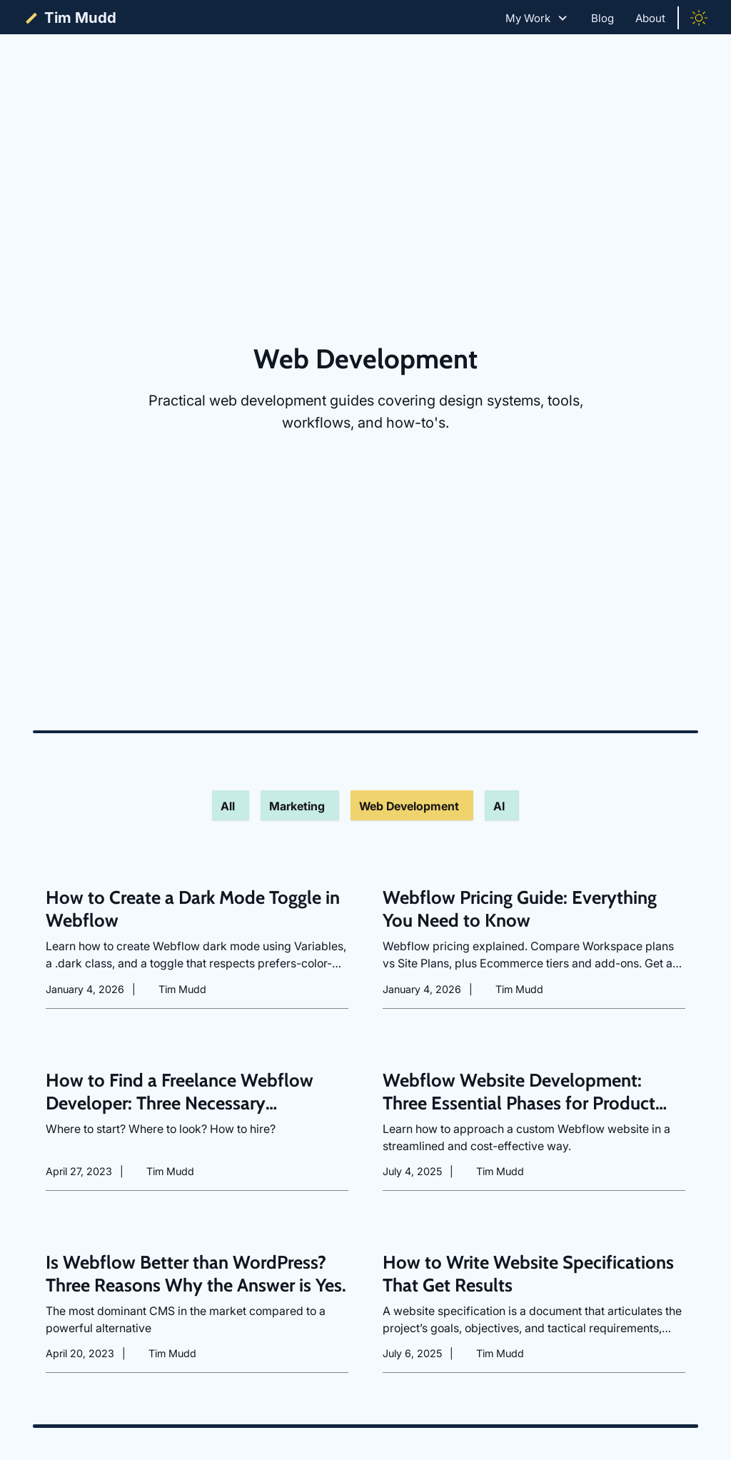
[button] (537, 17)
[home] (69, 18)
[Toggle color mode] (699, 18)
